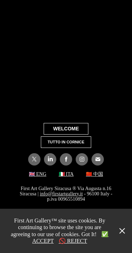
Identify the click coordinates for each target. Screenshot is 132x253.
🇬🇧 (32, 174)
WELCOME (66, 128)
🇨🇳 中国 (94, 174)
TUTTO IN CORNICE (66, 142)
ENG (40, 174)
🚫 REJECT (73, 241)
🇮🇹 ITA (66, 174)
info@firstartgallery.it (61, 193)
